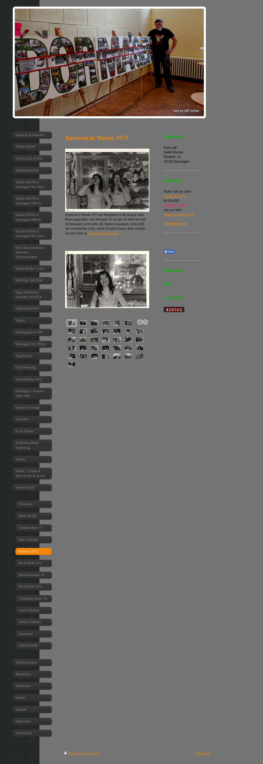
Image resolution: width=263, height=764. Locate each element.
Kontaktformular (175, 223)
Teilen (169, 251)
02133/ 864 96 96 (175, 196)
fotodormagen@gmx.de (103, 233)
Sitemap (94, 753)
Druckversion (75, 753)
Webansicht (202, 753)
